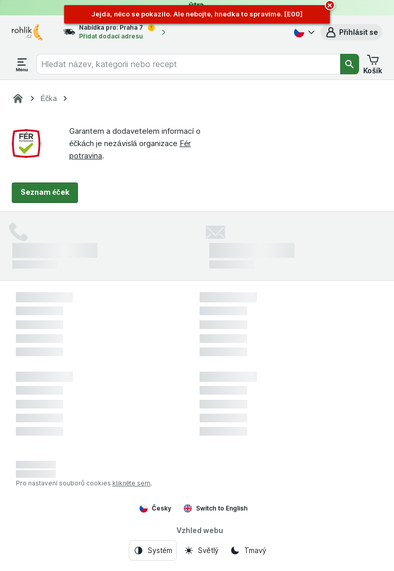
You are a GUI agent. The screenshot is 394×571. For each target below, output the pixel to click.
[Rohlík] (18, 98)
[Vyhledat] (350, 64)
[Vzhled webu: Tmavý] (248, 550)
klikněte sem (131, 483)
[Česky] (303, 32)
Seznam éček (45, 192)
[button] (351, 32)
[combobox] (188, 64)
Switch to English (216, 508)
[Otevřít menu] (22, 64)
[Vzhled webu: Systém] (153, 550)
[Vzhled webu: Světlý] (201, 550)
